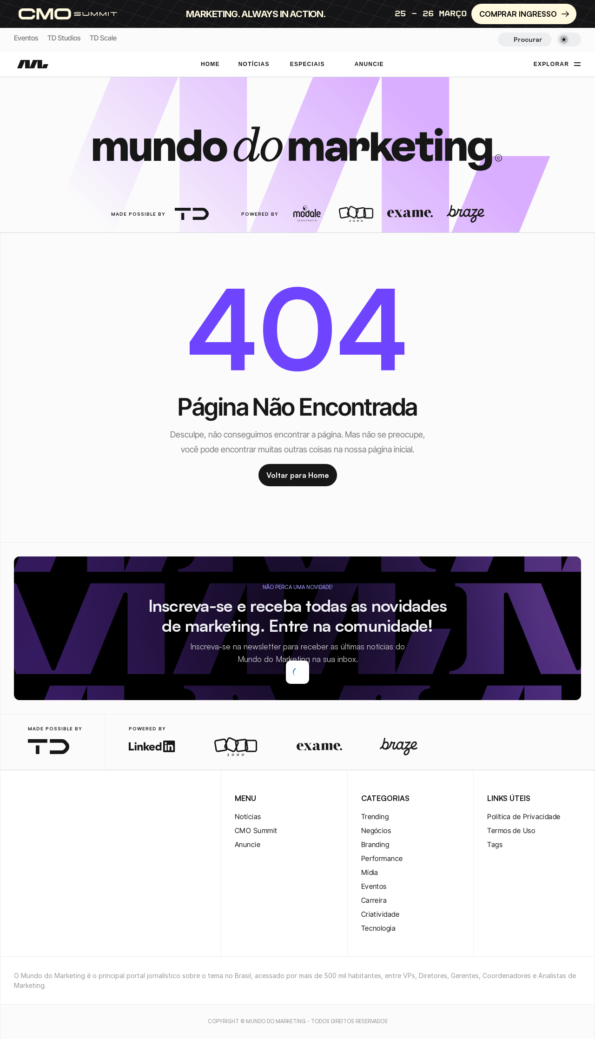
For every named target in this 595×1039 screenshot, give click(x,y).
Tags (494, 844)
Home (210, 64)
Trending (375, 816)
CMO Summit (256, 830)
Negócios (376, 830)
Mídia (369, 872)
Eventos (26, 37)
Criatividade (380, 914)
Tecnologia (378, 928)
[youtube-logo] (64, 799)
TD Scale (103, 37)
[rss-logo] (79, 799)
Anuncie (247, 844)
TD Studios (63, 37)
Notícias (248, 816)
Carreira (374, 900)
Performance (382, 858)
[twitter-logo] (34, 799)
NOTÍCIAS (254, 64)
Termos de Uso (511, 830)
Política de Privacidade (523, 816)
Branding (375, 844)
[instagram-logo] (19, 799)
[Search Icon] (524, 39)
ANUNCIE (369, 64)
